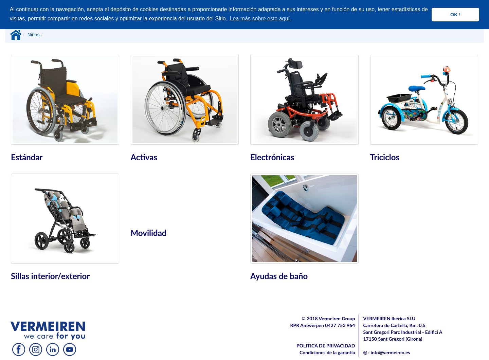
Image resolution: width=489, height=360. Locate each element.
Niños (34, 34)
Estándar (27, 157)
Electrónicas (272, 157)
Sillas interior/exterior (50, 276)
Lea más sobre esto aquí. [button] (260, 18)
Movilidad (149, 233)
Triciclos (385, 157)
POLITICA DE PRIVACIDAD (325, 345)
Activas (144, 157)
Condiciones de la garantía (327, 352)
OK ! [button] (455, 14)
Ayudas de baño (279, 276)
